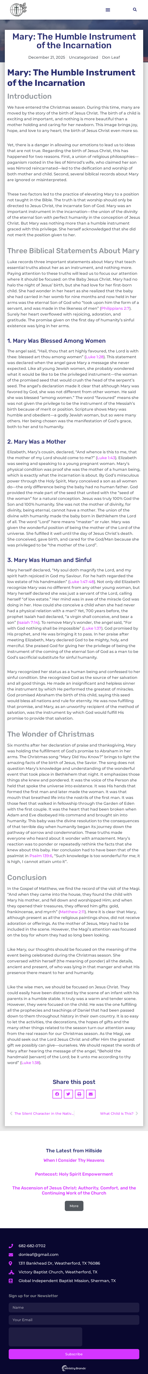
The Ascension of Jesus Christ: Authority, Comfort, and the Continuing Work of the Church (74, 1190)
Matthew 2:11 (72, 912)
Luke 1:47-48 (81, 581)
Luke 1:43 (106, 457)
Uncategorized (83, 57)
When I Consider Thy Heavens (74, 1160)
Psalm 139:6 (41, 856)
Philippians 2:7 (115, 308)
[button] (107, 9)
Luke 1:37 (92, 628)
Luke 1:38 (30, 1062)
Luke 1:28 (95, 357)
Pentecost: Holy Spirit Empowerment (74, 1174)
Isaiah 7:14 (28, 622)
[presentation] (45, 1336)
